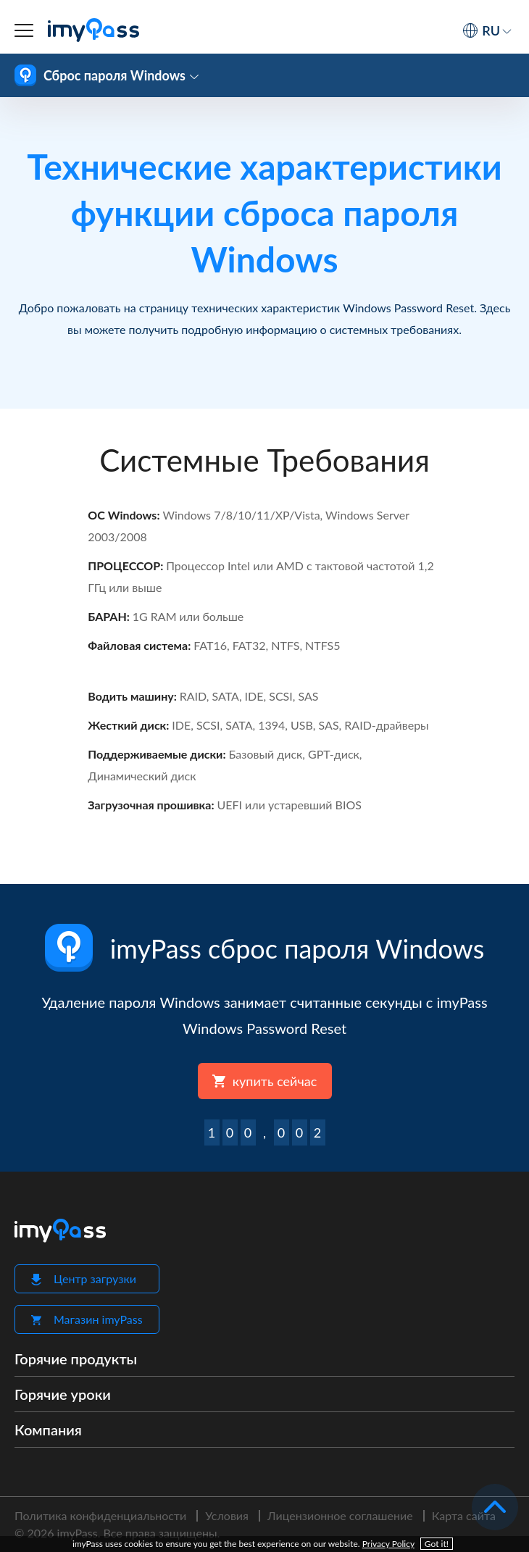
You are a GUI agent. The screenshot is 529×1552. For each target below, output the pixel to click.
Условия (227, 1515)
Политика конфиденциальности (100, 1515)
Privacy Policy (388, 1543)
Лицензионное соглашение (340, 1515)
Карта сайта (464, 1515)
